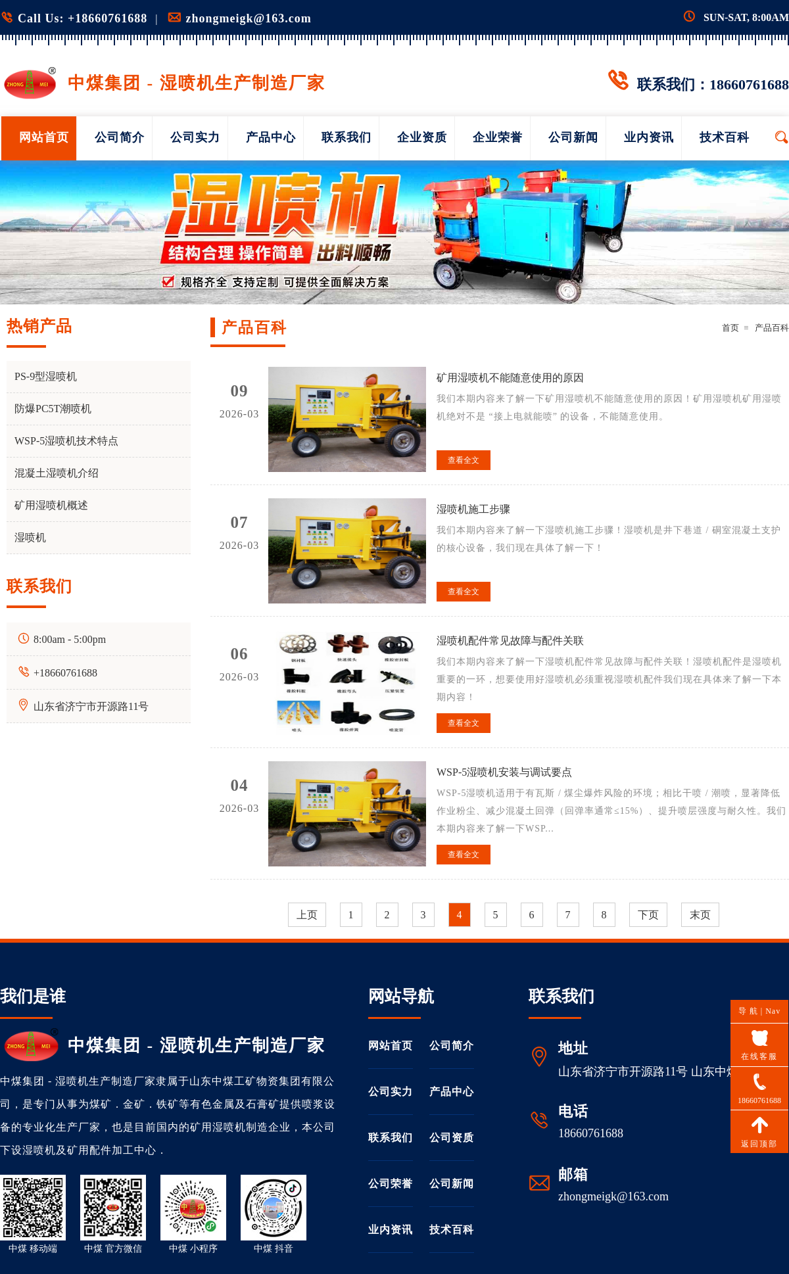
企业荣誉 (498, 137)
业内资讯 (649, 137)
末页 (700, 914)
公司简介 (120, 137)
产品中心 (271, 137)
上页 (307, 914)
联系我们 (346, 137)
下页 (648, 914)
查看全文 (463, 460)
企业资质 (422, 137)
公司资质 (451, 1137)
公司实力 (195, 137)
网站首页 (44, 137)
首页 (730, 328)
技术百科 (725, 137)
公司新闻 (573, 137)
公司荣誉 (390, 1183)
